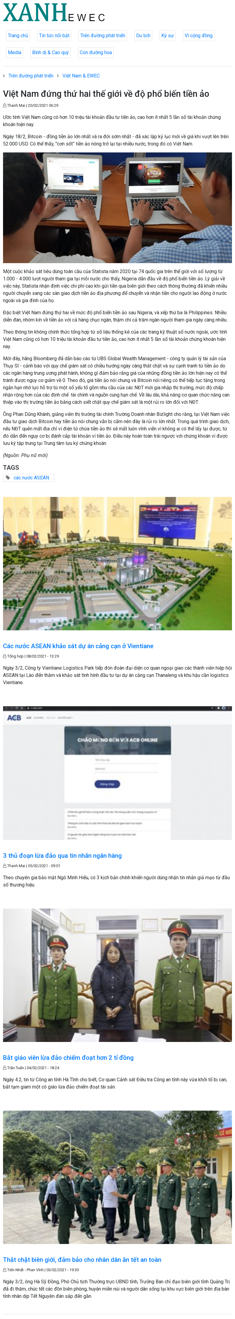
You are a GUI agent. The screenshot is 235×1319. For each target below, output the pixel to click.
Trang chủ (18, 35)
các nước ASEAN (31, 478)
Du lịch (143, 35)
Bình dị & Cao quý (50, 52)
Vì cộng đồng (199, 35)
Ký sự (167, 35)
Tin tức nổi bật (54, 35)
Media (14, 52)
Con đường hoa (96, 52)
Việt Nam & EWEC (81, 76)
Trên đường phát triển (102, 35)
